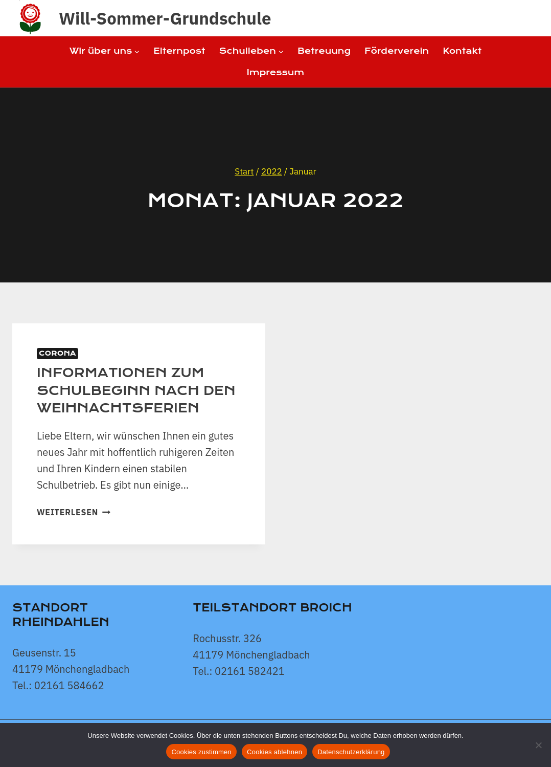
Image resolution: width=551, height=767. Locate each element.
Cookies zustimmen (201, 752)
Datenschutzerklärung (350, 752)
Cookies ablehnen (274, 752)
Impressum (275, 72)
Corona (57, 353)
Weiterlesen (73, 512)
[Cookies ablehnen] (538, 745)
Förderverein (396, 51)
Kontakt (462, 51)
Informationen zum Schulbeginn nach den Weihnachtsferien (136, 390)
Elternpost (179, 51)
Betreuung (324, 51)
